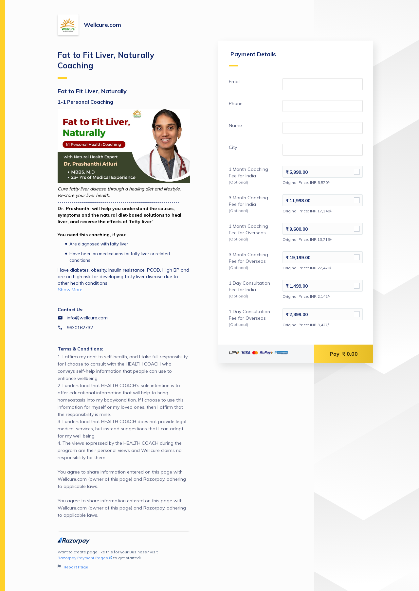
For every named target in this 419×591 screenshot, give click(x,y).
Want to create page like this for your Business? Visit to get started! (124, 559)
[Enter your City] (321, 152)
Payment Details (250, 60)
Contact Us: (70, 310)
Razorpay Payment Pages (85, 557)
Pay (344, 355)
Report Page (73, 566)
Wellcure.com (102, 24)
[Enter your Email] (321, 86)
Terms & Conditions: (80, 349)
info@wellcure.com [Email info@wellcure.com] (87, 318)
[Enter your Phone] (321, 108)
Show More (70, 289)
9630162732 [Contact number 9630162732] (80, 328)
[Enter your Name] (321, 130)
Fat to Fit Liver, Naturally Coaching (106, 64)
